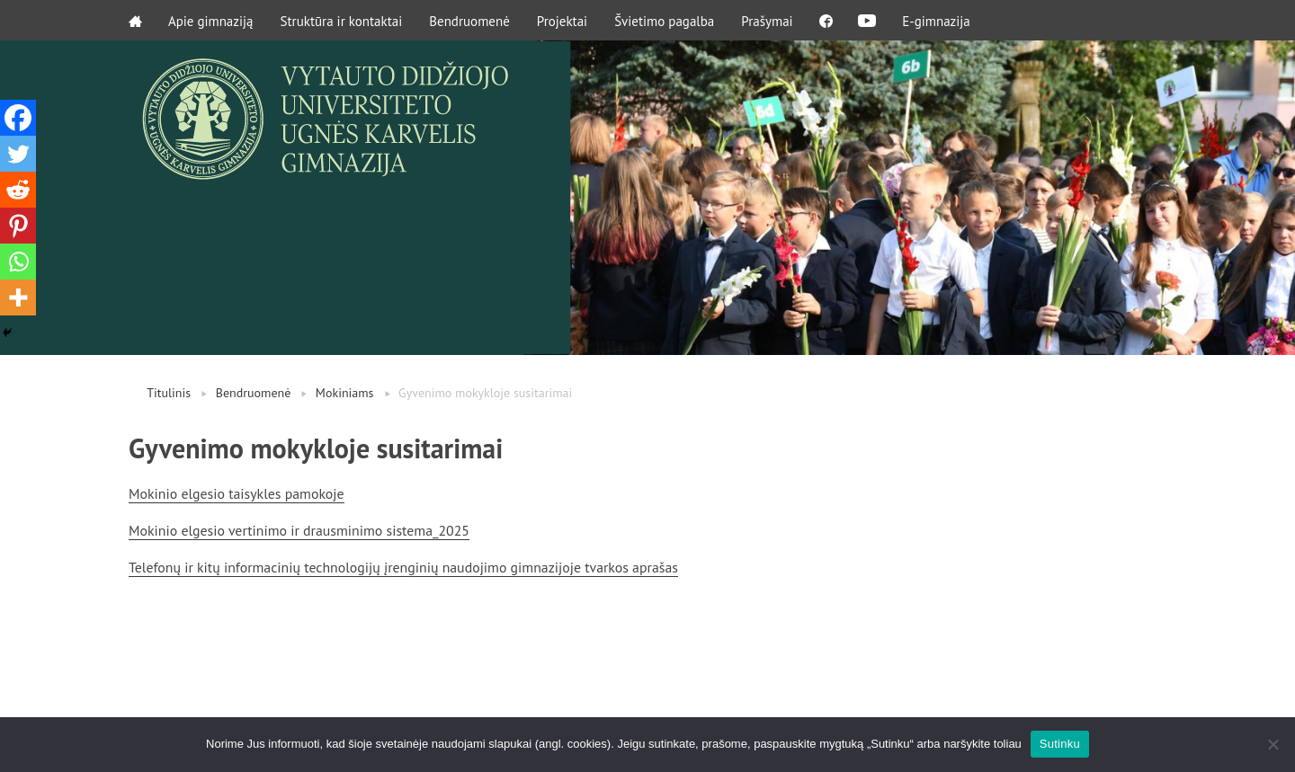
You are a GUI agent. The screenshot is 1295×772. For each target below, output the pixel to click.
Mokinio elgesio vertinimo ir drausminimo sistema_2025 (301, 529)
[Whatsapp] (18, 262)
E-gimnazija (940, 20)
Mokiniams (345, 393)
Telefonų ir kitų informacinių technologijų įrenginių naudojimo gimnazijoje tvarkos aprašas (406, 565)
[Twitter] (18, 154)
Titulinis (169, 393)
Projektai (563, 20)
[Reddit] (18, 190)
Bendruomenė (470, 20)
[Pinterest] (18, 226)
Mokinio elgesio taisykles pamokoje (237, 493)
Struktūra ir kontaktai (342, 20)
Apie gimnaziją (212, 20)
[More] (18, 297)
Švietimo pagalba (665, 20)
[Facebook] (18, 118)
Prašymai (767, 20)
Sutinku (1060, 743)
